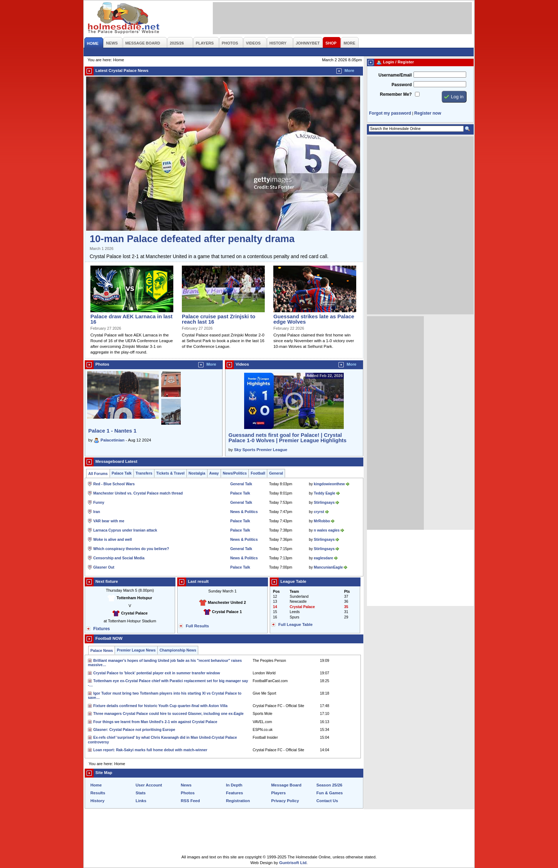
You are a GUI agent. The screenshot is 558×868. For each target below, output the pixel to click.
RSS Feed (190, 801)
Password (401, 84)
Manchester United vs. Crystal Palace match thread (138, 493)
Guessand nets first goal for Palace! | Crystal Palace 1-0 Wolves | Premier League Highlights (287, 437)
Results (97, 793)
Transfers (144, 473)
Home (96, 785)
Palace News (101, 651)
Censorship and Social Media (118, 558)
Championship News (177, 650)
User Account (149, 785)
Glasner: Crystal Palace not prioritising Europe (134, 730)
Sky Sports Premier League (260, 450)
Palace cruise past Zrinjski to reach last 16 (218, 319)
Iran (96, 512)
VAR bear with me (108, 521)
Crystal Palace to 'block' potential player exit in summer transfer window (156, 673)
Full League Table (295, 624)
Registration (238, 801)
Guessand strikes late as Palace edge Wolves (313, 319)
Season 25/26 (329, 785)
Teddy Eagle (324, 493)
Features (234, 793)
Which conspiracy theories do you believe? (131, 549)
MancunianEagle (328, 567)
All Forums (98, 474)
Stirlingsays (324, 502)
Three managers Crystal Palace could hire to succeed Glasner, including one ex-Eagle (168, 714)
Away (214, 473)
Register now (427, 113)
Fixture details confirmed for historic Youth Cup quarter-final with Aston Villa (160, 706)
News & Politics (244, 512)
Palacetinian (113, 440)
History (97, 801)
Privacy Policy (285, 801)
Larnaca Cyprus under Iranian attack (125, 530)
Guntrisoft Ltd (293, 863)
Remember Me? (396, 94)
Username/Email (395, 75)
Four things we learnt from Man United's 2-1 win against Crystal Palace (155, 722)
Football (258, 473)
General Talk (241, 484)
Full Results (197, 626)
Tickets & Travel (170, 473)
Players (278, 793)
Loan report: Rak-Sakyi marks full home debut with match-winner (150, 750)
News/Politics (235, 473)
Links (141, 801)
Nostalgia (197, 473)
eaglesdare (323, 558)
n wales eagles (327, 530)
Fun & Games (329, 793)
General (276, 473)
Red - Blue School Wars (114, 484)
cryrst (319, 512)
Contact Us (327, 801)
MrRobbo (322, 521)
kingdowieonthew (329, 484)
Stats (141, 793)
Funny (98, 502)
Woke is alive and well (112, 540)
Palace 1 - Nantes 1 (112, 431)
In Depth (234, 785)
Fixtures (101, 628)
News (186, 785)
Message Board (286, 785)
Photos (188, 793)
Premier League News (136, 650)
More (349, 70)
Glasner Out (103, 567)
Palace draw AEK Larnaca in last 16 (131, 319)
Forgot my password (390, 113)
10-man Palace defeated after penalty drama (192, 238)
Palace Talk (122, 473)
